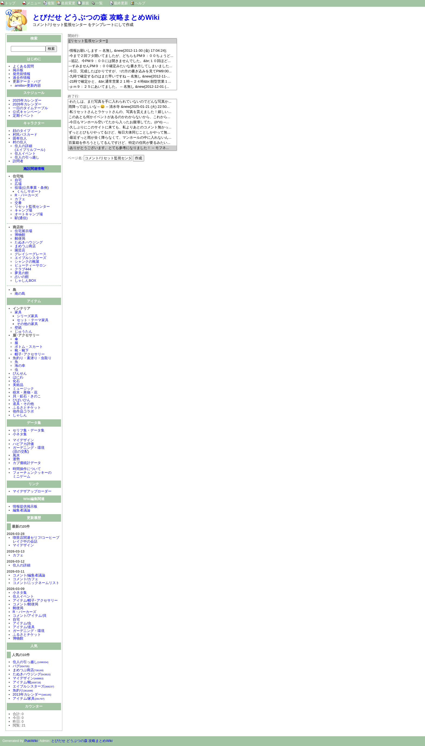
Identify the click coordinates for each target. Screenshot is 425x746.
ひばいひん (21, 400)
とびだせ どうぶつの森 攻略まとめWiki (96, 17)
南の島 (20, 294)
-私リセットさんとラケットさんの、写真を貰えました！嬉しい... (122, 112)
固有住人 (20, 139)
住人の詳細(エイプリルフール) (30, 148)
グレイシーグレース (30, 254)
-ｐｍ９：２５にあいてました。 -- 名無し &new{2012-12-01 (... (122, 86)
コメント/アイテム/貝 (29, 616)
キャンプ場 (23, 211)
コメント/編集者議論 (29, 576)
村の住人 (20, 143)
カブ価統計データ (27, 463)
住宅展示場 (23, 231)
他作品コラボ (23, 412)
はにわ (18, 378)
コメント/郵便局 (25, 605)
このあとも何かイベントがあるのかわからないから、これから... (122, 117)
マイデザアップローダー (32, 492)
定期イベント (23, 116)
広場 (18, 184)
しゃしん (20, 416)
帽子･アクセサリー (30, 355)
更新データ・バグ (27, 82)
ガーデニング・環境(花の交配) (28, 450)
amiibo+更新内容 (28, 86)
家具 (18, 313)
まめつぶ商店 (25, 247)
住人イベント (25, 154)
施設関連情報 (33, 169)
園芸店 (20, 251)
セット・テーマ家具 (33, 321)
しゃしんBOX (25, 281)
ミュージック (23, 389)
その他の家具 (27, 324)
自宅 (18, 181)
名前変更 (68, 3)
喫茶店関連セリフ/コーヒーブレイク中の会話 (36, 540)
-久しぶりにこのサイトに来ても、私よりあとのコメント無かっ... (122, 127)
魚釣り (23, 691)
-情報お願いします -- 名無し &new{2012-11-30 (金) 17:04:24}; (122, 50)
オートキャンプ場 (29, 215)
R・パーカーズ (26, 196)
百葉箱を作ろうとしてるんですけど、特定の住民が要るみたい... (122, 142)
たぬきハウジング (29, 243)
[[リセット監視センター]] (122, 41)
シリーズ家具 (27, 316)
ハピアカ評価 (23, 444)
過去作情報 (21, 78)
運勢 (16, 460)
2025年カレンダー (27, 101)
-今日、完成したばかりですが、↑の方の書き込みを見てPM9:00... (122, 71)
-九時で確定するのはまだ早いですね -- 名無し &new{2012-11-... (122, 76)
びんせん (20, 374)
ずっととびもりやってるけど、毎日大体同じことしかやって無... (122, 132)
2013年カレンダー (32, 695)
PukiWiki (31, 741)
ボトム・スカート (29, 347)
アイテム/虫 (22, 624)
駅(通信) (21, 218)
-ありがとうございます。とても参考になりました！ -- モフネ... (122, 148)
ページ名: (75, 158)
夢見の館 (22, 273)
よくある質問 (23, 67)
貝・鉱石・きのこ (27, 397)
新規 (85, 3)
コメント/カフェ (25, 580)
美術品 (18, 385)
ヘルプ (140, 3)
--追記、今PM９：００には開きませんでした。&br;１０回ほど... (122, 61)
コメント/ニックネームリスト (36, 583)
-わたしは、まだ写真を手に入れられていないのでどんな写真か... (122, 101)
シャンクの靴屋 (27, 262)
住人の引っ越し (27, 158)
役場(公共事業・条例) (32, 188)
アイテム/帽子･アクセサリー (35, 601)
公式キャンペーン (27, 112)
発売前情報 (21, 74)
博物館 (20, 235)
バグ (21, 666)
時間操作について (27, 469)
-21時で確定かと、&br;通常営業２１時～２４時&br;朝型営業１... (122, 81)
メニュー (34, 3)
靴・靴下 (22, 351)
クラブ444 (23, 270)
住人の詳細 (21, 566)
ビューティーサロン (30, 266)
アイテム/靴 (27, 683)
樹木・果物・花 (25, 393)
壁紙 (18, 328)
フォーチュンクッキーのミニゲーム (32, 475)
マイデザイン (23, 441)
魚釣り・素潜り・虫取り (32, 358)
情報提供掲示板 (25, 507)
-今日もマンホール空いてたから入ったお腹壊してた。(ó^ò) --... (122, 122)
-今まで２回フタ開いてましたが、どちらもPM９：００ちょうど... (122, 56)
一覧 (99, 3)
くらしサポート (29, 192)
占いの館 (22, 277)
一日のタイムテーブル (30, 108)
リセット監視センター (32, 207)
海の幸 (20, 366)
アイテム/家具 (28, 699)
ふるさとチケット (27, 408)
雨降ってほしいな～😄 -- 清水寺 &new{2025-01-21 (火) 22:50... (122, 106)
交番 (18, 203)
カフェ (20, 199)
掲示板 (18, 71)
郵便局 (20, 239)
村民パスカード (25, 135)
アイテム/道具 (24, 627)
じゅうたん (23, 332)
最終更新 (121, 3)
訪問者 (18, 162)
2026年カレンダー (27, 105)
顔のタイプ (21, 131)
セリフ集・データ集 (28, 431)
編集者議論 (21, 511)
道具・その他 (23, 404)
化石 (16, 382)
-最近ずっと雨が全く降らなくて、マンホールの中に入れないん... (122, 137)
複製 (50, 3)
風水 (16, 456)
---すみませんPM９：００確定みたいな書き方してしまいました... (122, 66)
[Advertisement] (113, 199)
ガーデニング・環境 (28, 631)
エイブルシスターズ (30, 258)
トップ (10, 3)
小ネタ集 (20, 435)
